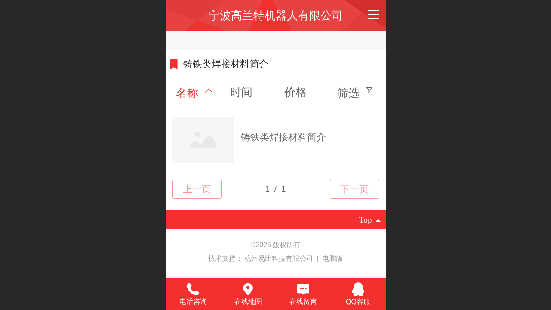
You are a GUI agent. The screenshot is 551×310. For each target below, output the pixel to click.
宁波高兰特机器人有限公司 (276, 15)
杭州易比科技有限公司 (279, 258)
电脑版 (332, 258)
